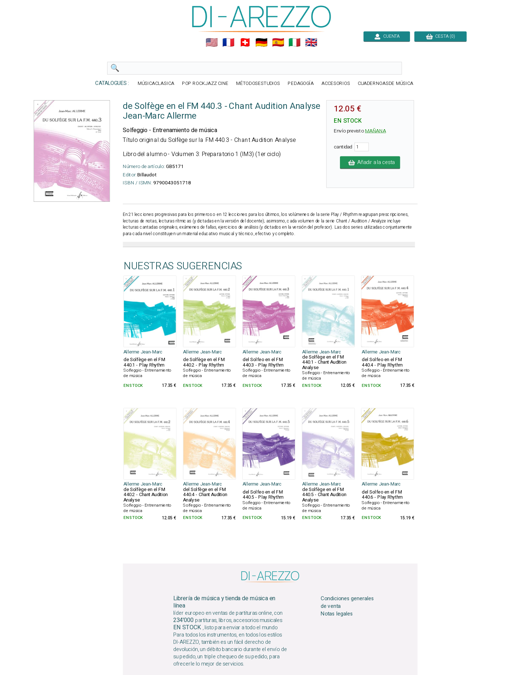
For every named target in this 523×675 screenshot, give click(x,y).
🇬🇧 (311, 42)
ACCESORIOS (335, 83)
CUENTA (387, 36)
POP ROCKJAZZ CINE (205, 83)
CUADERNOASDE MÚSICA (385, 83)
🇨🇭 (245, 42)
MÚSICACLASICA (156, 83)
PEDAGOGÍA (301, 83)
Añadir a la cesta (370, 163)
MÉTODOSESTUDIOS (258, 83)
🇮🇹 (294, 42)
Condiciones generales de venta (347, 602)
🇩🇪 (261, 42)
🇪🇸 (278, 42)
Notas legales (337, 614)
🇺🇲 (212, 42)
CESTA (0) (440, 36)
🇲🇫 (228, 42)
